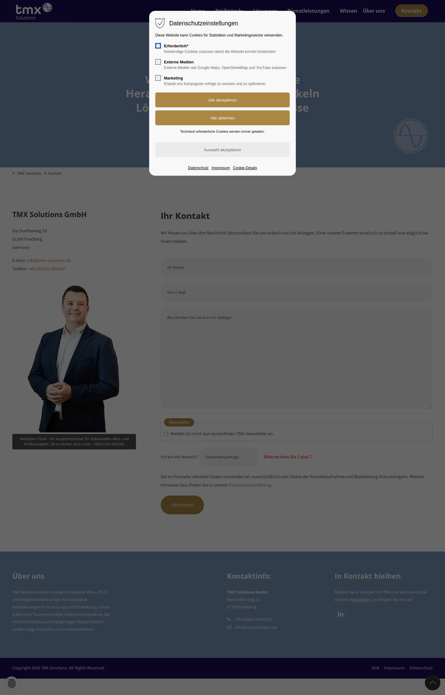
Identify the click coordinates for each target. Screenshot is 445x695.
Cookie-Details (245, 168)
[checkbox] (158, 46)
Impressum (221, 168)
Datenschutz (198, 168)
